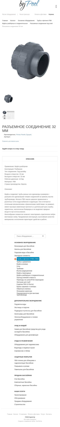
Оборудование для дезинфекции (26, 335)
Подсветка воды (20, 304)
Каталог (15, 414)
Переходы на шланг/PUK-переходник (30, 280)
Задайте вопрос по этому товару (13, 149)
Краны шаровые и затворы (26, 286)
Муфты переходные (24, 273)
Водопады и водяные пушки (24, 348)
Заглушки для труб (23, 282)
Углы (18, 266)
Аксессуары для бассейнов (24, 314)
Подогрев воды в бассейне (24, 252)
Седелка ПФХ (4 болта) (25, 284)
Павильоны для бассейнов (24, 369)
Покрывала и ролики (21, 366)
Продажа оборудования (23, 401)
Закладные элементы (22, 256)
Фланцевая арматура (24, 291)
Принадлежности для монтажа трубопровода (28, 294)
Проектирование (20, 395)
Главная (9, 414)
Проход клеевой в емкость (26, 277)
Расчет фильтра (24, 14)
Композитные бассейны (23, 382)
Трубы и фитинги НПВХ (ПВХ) (28, 259)
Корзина (51, 14)
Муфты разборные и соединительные (30, 275)
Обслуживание (19, 398)
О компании (23, 414)
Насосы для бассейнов (22, 249)
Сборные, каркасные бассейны (25, 385)
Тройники (20, 268)
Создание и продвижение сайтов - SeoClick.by (30, 421)
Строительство (19, 404)
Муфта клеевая (22, 264)
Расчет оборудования (9, 14)
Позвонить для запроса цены (10, 141)
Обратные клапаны (24, 289)
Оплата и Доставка (40, 14)
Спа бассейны (19, 379)
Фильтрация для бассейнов (24, 246)
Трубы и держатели (24, 262)
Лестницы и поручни (21, 307)
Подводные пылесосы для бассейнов (27, 311)
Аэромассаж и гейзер (22, 351)
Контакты (49, 414)
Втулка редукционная (24, 271)
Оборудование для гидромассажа (26, 344)
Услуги (43, 414)
